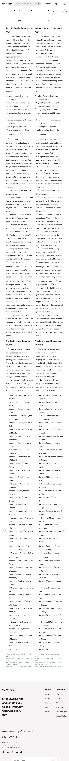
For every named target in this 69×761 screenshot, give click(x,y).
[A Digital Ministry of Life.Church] (34, 730)
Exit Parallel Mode (65, 11)
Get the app (47, 3)
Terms (13, 745)
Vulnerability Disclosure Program (11, 747)
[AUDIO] (53, 11)
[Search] (25, 3)
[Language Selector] (56, 4)
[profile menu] (63, 4)
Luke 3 (8, 10)
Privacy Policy (6, 745)
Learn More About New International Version (19, 667)
